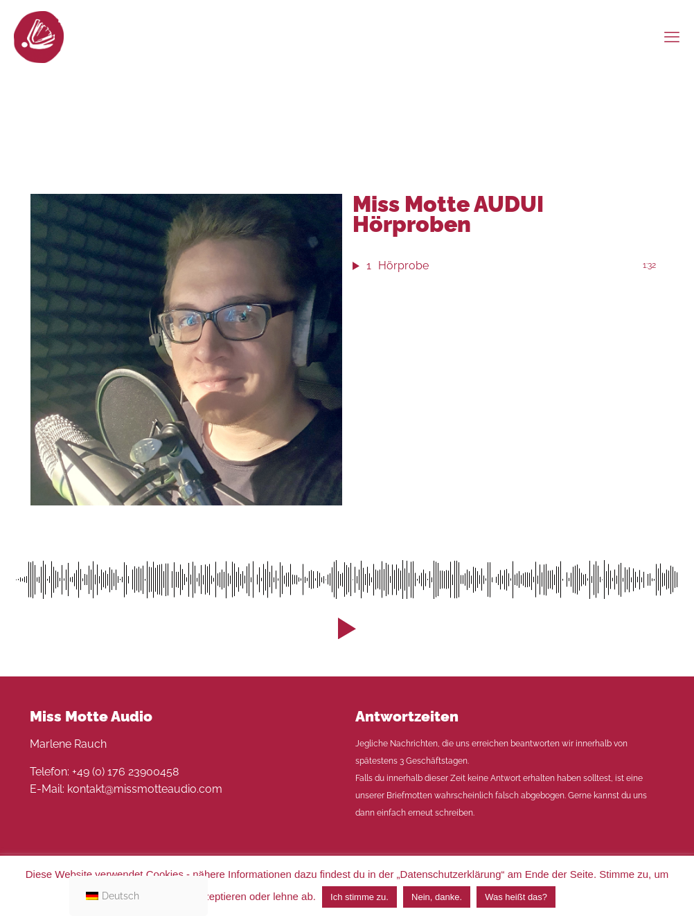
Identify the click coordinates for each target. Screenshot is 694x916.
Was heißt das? (516, 897)
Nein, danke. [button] (436, 897)
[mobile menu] (672, 36)
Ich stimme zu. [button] (359, 897)
